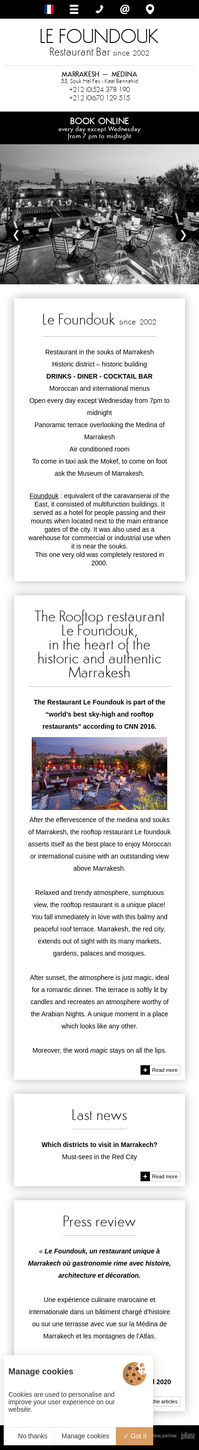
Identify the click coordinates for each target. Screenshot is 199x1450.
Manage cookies (85, 1436)
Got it (134, 1436)
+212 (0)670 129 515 (99, 98)
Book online (99, 127)
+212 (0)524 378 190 (99, 89)
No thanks (29, 1436)
